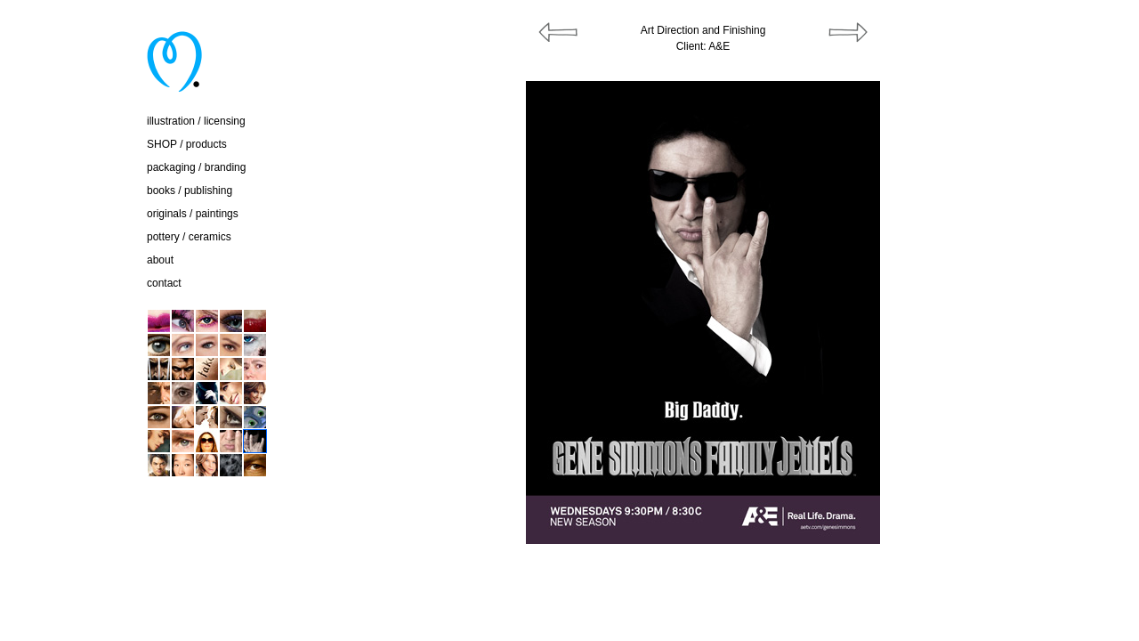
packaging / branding (196, 167)
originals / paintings (192, 213)
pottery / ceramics (189, 237)
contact (164, 283)
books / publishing (189, 190)
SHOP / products (187, 144)
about (160, 260)
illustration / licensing (196, 121)
